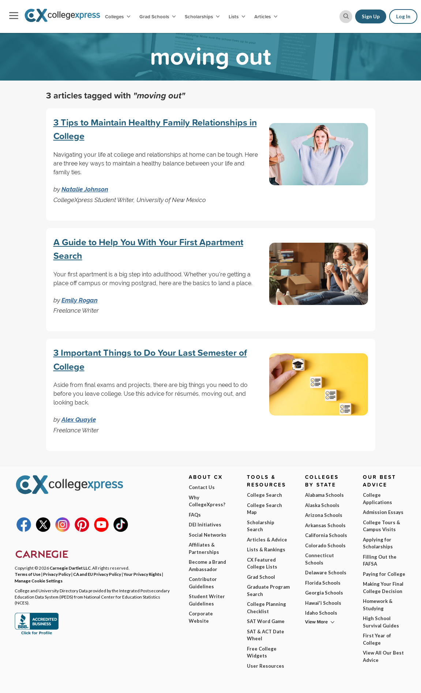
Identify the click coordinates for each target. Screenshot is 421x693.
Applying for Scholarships (378, 543)
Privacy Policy (55, 682)
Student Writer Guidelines (207, 600)
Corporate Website (201, 617)
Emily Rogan (79, 300)
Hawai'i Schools (323, 603)
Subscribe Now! (342, 665)
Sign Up (371, 16)
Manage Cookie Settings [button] (39, 580)
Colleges (117, 16)
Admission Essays (383, 512)
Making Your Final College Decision (383, 587)
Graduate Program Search (268, 590)
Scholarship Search (260, 526)
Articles (265, 16)
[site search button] (345, 16)
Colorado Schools (325, 545)
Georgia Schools (324, 593)
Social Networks (207, 535)
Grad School (261, 577)
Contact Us (202, 487)
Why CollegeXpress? (207, 501)
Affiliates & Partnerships (204, 548)
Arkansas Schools (325, 525)
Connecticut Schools (319, 559)
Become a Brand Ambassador (207, 565)
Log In (403, 16)
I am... (292, 629)
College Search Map (264, 508)
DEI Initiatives (205, 525)
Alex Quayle (78, 419)
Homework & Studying (377, 604)
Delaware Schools (325, 572)
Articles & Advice (267, 540)
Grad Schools (157, 16)
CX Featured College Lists (262, 563)
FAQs (195, 515)
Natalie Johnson (84, 189)
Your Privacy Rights (142, 574)
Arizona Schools (323, 515)
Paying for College (384, 574)
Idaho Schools (321, 613)
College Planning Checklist (266, 607)
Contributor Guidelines (203, 582)
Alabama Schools (324, 495)
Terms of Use (28, 574)
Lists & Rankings (266, 549)
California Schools (326, 535)
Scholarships (202, 16)
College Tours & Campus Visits (381, 526)
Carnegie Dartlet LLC (70, 567)
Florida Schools (323, 583)
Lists (237, 16)
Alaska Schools (322, 505)
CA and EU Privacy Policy (97, 574)
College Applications (377, 498)
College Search (264, 495)
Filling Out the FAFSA (379, 560)
